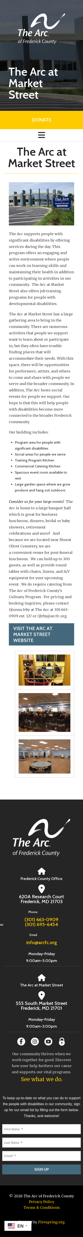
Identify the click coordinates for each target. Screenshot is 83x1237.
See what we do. (41, 1079)
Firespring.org (51, 1222)
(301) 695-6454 (41, 924)
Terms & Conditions (41, 1207)
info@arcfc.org (41, 942)
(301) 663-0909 (41, 920)
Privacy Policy (41, 1202)
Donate (41, 120)
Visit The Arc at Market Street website (32, 634)
